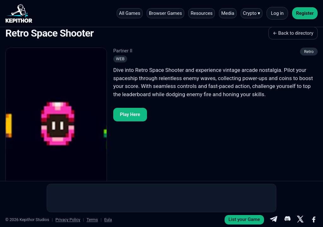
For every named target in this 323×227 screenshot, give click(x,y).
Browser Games (165, 13)
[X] (300, 219)
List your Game (244, 219)
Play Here (130, 114)
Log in (277, 13)
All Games (129, 13)
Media (227, 13)
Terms (92, 219)
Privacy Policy (68, 219)
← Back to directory (293, 33)
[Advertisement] (161, 198)
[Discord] (287, 219)
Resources (202, 13)
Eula (108, 219)
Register (305, 13)
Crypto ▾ (251, 13)
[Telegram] (273, 219)
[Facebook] (314, 219)
